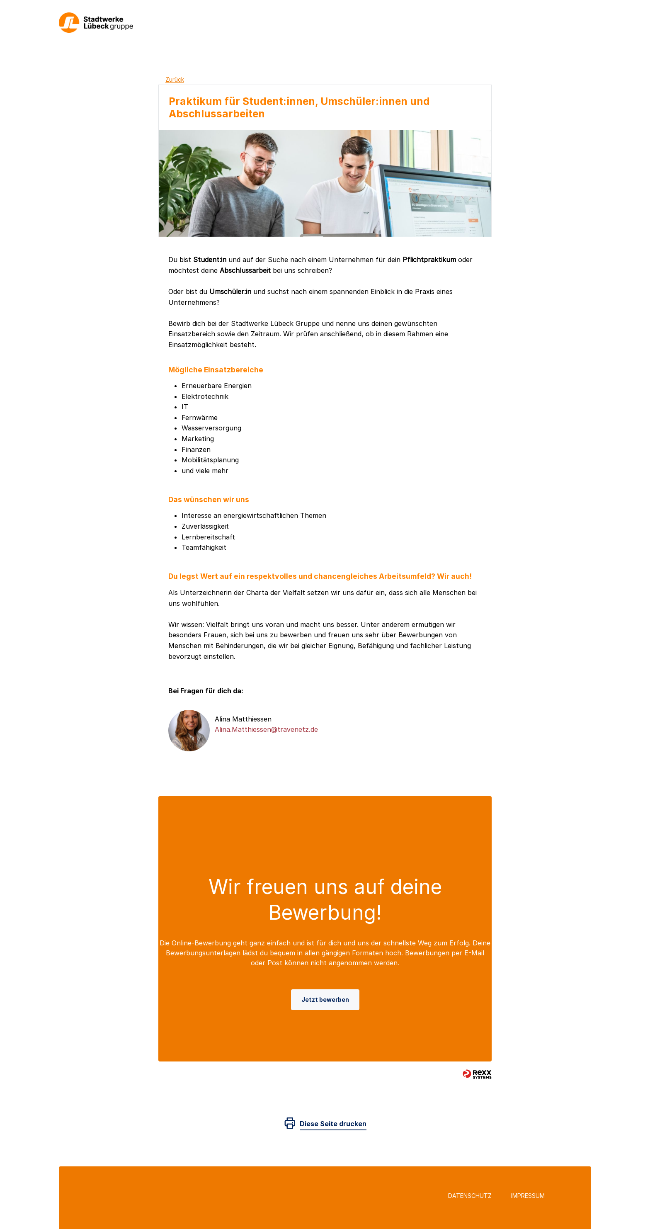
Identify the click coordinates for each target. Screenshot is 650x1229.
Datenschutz (470, 1195)
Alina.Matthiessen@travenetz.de (266, 729)
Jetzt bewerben (325, 999)
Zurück (174, 79)
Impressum (528, 1195)
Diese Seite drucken (333, 1124)
